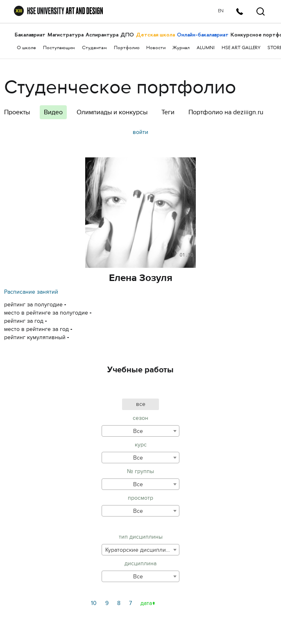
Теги (167, 112)
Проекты (17, 112)
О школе (26, 48)
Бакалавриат (30, 34)
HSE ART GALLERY (241, 48)
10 (94, 603)
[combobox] (140, 431)
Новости (155, 48)
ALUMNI (206, 48)
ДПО (127, 34)
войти (140, 132)
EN (219, 11)
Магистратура (66, 34)
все (140, 404)
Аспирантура (102, 34)
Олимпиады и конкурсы (112, 112)
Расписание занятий (31, 292)
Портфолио (127, 48)
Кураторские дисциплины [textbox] (139, 550)
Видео (53, 112)
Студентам (94, 48)
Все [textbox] (138, 431)
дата (146, 603)
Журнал (181, 48)
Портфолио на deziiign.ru (225, 112)
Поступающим (59, 48)
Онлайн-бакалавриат (203, 34)
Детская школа (155, 34)
